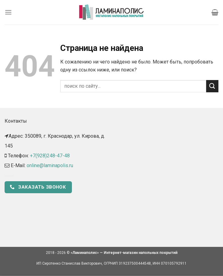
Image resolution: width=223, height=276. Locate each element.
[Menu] (8, 12)
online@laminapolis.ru (50, 165)
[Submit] (212, 86)
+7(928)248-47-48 (50, 156)
